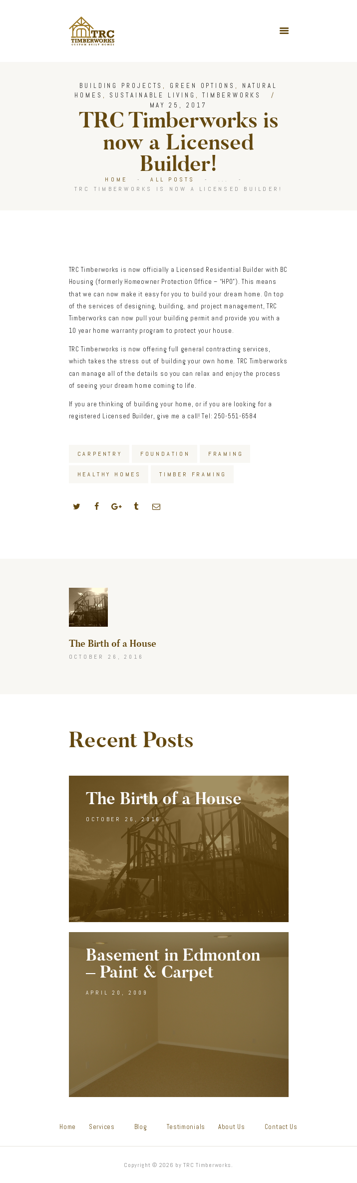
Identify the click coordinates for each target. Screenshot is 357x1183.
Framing (226, 454)
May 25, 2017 (179, 105)
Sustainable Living (152, 95)
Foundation (165, 454)
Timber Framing (193, 474)
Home (116, 179)
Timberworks (231, 95)
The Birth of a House (164, 799)
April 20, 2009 (117, 992)
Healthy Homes (109, 474)
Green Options (202, 85)
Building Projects (121, 85)
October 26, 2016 (123, 819)
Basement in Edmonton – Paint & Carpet (173, 964)
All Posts (172, 179)
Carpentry (99, 454)
